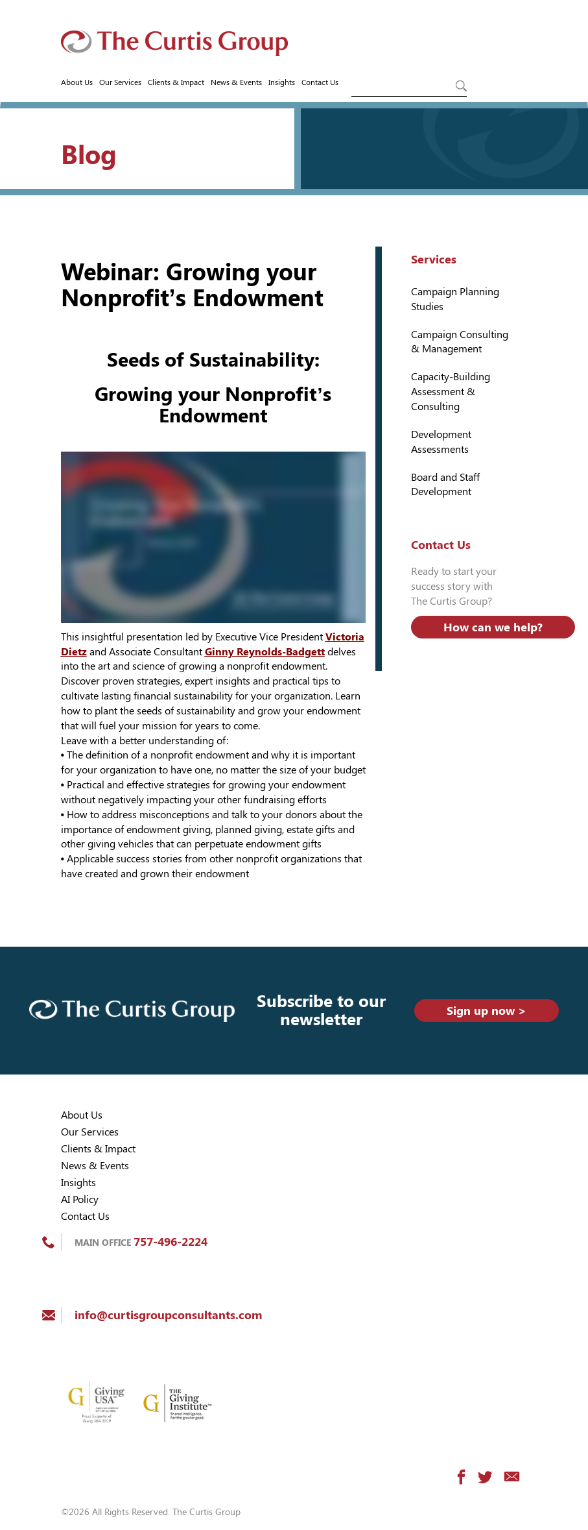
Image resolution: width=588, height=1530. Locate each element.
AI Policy (80, 1199)
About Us (77, 82)
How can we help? (493, 627)
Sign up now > (486, 1010)
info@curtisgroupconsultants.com (168, 1315)
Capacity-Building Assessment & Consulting (450, 391)
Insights (281, 82)
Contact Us (319, 82)
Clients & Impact (176, 82)
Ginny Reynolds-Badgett (265, 652)
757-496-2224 (170, 1241)
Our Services (120, 82)
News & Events (236, 82)
